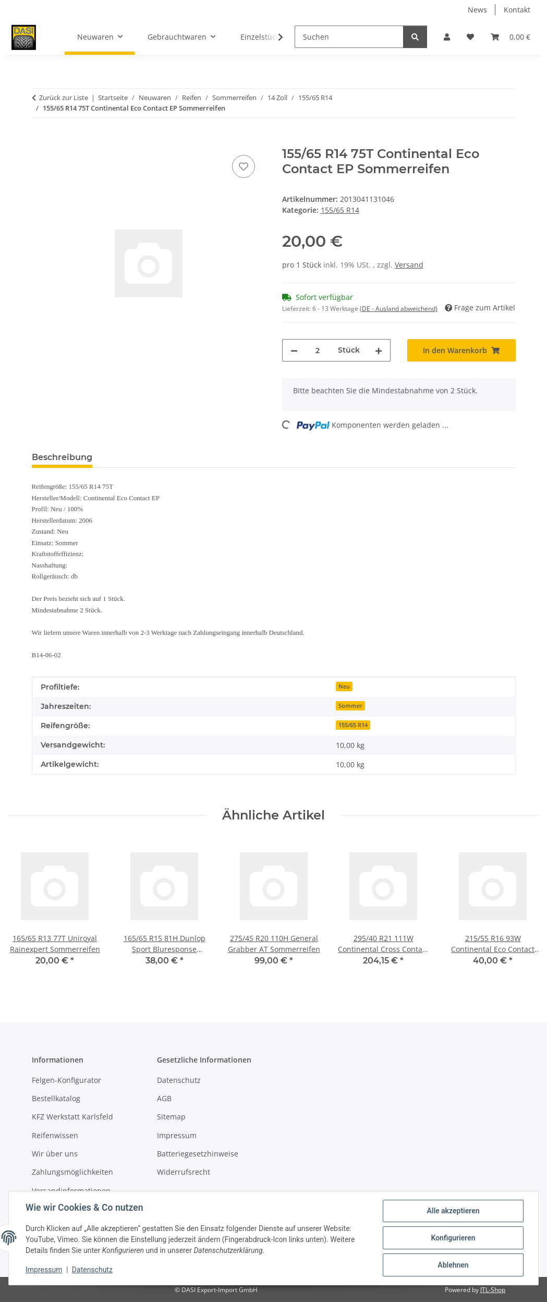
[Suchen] (349, 37)
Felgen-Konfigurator (66, 1080)
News (477, 10)
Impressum (44, 1269)
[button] (446, 37)
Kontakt (517, 10)
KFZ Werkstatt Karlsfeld (72, 1117)
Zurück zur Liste (63, 97)
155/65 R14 (340, 210)
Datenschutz (92, 1269)
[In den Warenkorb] (40, 141)
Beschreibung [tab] (62, 457)
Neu (344, 686)
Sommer (350, 705)
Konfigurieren (453, 1238)
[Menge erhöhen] (378, 350)
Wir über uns (55, 1154)
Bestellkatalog (56, 1098)
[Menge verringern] (294, 350)
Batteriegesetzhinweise (197, 1154)
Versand (409, 265)
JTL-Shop (492, 1289)
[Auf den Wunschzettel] (243, 166)
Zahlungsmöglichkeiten (72, 1172)
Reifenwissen (55, 1135)
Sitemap (171, 1117)
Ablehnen (452, 1265)
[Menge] (318, 350)
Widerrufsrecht (183, 1172)
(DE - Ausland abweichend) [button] (398, 308)
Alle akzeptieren (453, 1211)
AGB (164, 1098)
